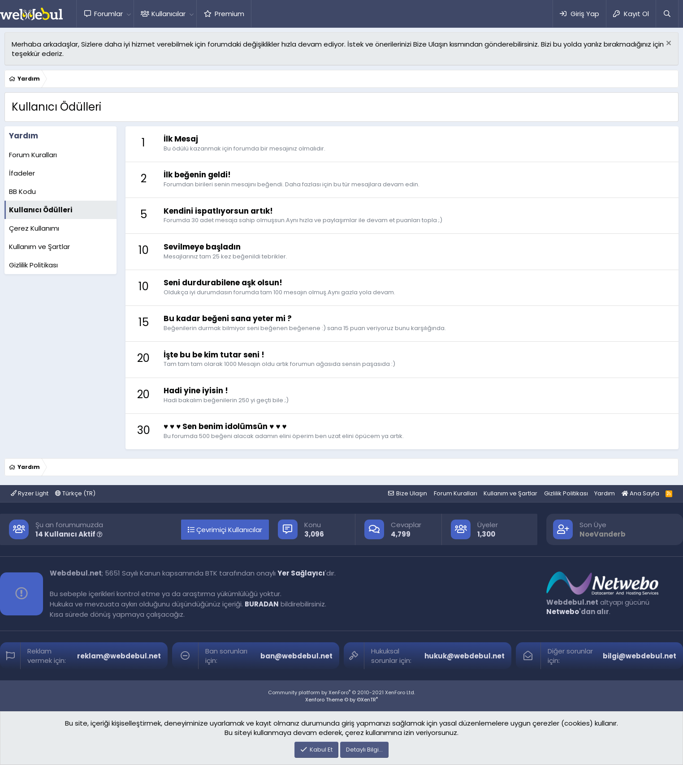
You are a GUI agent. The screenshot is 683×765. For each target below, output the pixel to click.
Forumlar (108, 13)
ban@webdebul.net (296, 656)
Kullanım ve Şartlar (39, 246)
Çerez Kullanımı (34, 228)
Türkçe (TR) (75, 493)
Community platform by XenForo (341, 692)
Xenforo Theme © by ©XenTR (341, 699)
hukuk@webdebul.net (464, 656)
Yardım (604, 493)
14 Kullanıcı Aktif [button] (69, 534)
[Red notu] (667, 44)
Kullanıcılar (168, 13)
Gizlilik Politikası (33, 265)
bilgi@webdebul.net (639, 656)
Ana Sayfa (640, 493)
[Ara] (667, 13)
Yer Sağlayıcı (301, 573)
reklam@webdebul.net (119, 656)
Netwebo (562, 611)
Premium (229, 13)
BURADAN (262, 604)
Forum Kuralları (33, 154)
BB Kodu (22, 191)
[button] (129, 13)
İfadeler (22, 173)
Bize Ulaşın (411, 493)
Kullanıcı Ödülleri (40, 210)
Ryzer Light (29, 493)
